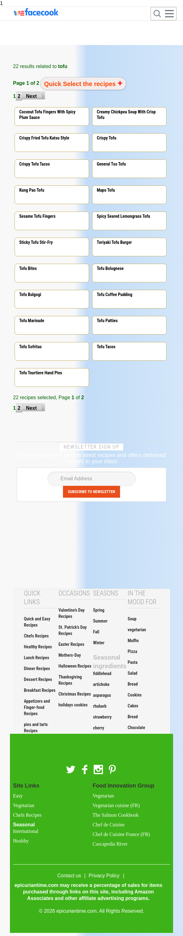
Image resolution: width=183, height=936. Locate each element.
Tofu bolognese (110, 268)
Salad (132, 673)
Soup (132, 618)
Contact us (69, 875)
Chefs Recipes (36, 635)
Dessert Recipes (38, 679)
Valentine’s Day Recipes (72, 613)
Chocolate (136, 727)
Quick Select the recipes (81, 83)
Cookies (135, 694)
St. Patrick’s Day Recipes (73, 630)
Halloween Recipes (75, 666)
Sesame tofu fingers (37, 216)
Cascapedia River (110, 844)
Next (31, 96)
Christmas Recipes (75, 694)
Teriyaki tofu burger (114, 242)
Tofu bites (28, 268)
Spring (99, 610)
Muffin (133, 640)
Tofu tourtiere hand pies (40, 372)
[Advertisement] (91, 545)
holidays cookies (73, 704)
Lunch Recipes (36, 657)
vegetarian (137, 629)
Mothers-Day (70, 655)
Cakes (133, 705)
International (25, 831)
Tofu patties (107, 320)
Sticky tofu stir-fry (36, 242)
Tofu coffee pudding (114, 294)
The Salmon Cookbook (116, 815)
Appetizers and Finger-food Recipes (37, 707)
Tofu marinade (31, 320)
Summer (100, 621)
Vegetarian (23, 805)
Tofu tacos (106, 346)
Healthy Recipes (38, 646)
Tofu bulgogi (30, 294)
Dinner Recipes (37, 668)
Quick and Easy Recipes (37, 622)
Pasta (133, 662)
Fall (96, 631)
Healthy (21, 840)
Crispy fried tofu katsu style (44, 137)
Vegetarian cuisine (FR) (116, 805)
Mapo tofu (106, 190)
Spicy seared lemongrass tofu (123, 216)
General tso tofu (111, 164)
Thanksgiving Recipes (70, 680)
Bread (133, 684)
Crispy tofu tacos (34, 164)
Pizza (132, 651)
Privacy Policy (104, 875)
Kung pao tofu (31, 190)
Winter (99, 642)
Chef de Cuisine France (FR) (121, 834)
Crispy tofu (106, 137)
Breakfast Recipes (40, 690)
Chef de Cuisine (109, 824)
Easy (18, 795)
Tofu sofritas (30, 346)
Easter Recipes (71, 644)
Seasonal (51, 833)
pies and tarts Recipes (36, 727)
